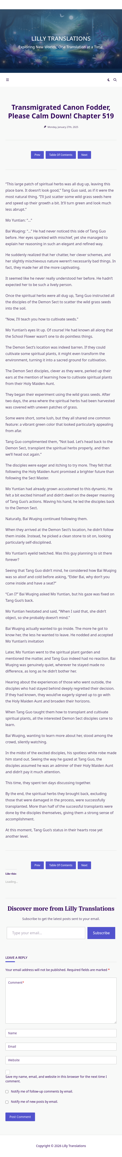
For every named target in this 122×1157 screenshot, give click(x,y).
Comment (16, 982)
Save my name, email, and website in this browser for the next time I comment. (56, 1078)
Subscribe (101, 932)
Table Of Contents (60, 155)
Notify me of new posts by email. (34, 1101)
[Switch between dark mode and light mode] (109, 80)
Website (14, 1060)
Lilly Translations (61, 38)
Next (84, 155)
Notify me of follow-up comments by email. (42, 1091)
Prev (37, 155)
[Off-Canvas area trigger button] (7, 80)
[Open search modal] (115, 80)
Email (12, 1046)
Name (12, 1033)
